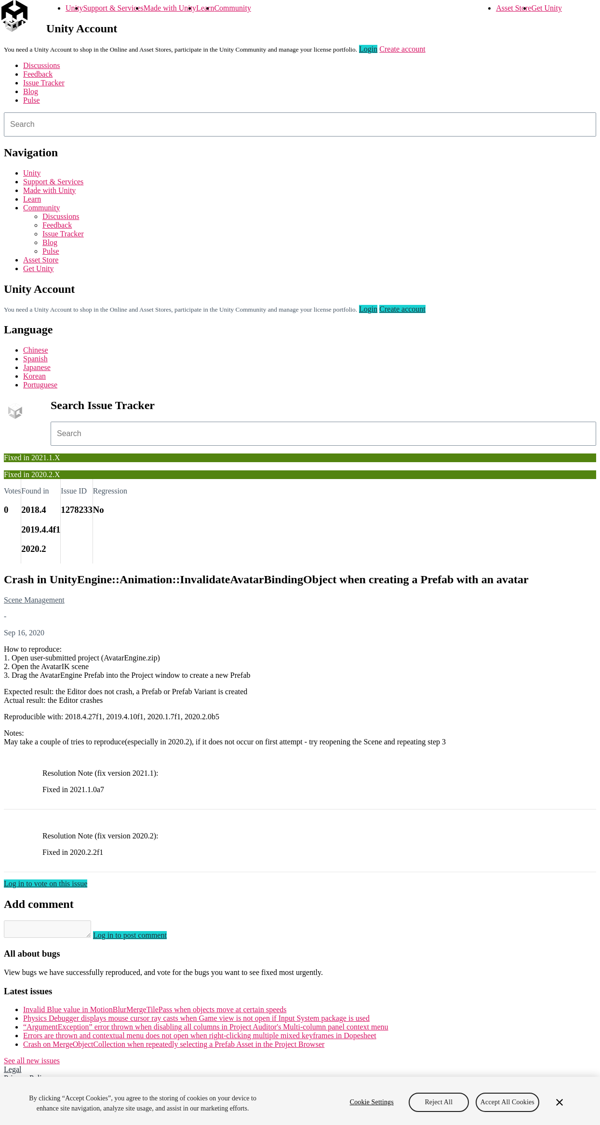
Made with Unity (170, 8)
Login (368, 49)
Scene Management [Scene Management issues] (34, 600)
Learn (205, 8)
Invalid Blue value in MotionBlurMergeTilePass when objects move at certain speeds (155, 1012)
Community (232, 8)
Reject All (439, 1102)
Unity (74, 8)
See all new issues (32, 1063)
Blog (30, 91)
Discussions (41, 65)
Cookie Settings (372, 1102)
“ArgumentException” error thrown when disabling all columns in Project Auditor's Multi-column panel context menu (205, 1030)
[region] (300, 1101)
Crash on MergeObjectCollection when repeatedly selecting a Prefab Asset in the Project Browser (173, 1047)
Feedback (38, 74)
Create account (402, 49)
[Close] (559, 1102)
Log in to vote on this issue (45, 883)
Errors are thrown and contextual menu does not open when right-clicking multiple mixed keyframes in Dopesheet (199, 1038)
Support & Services (113, 8)
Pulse (31, 100)
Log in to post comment (139, 938)
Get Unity (546, 8)
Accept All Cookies (507, 1102)
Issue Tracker (44, 83)
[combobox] (300, 124)
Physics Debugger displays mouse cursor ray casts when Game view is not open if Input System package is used (196, 1021)
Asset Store (513, 8)
